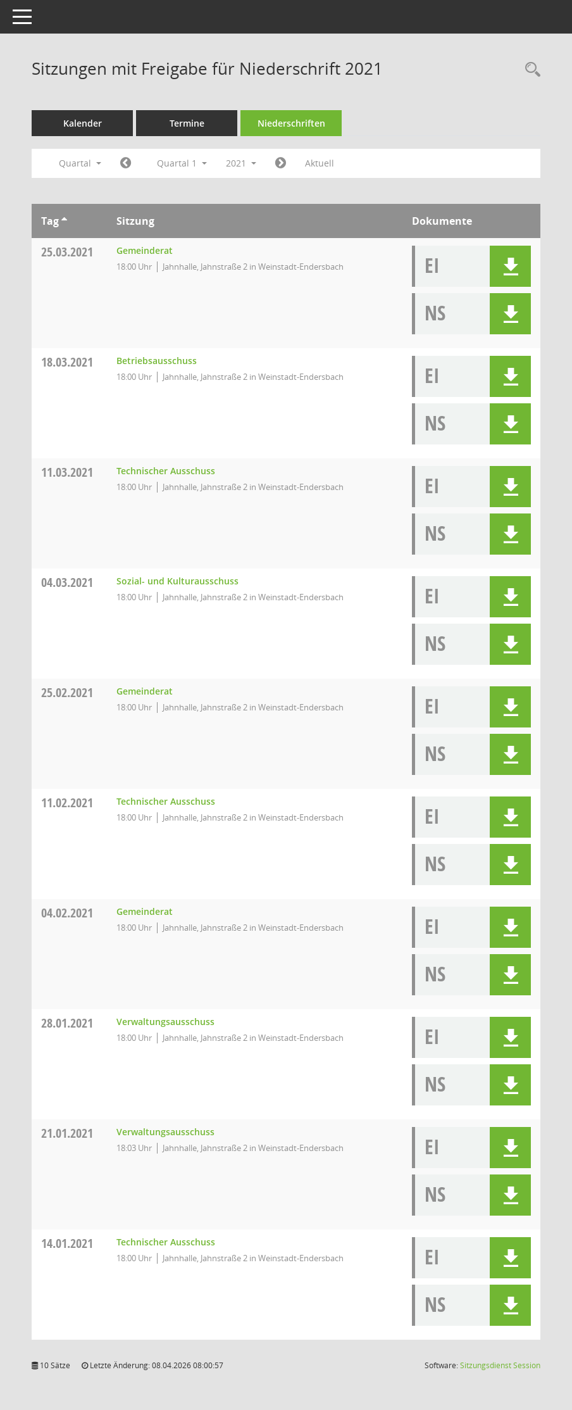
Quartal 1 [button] (182, 163)
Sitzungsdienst (500, 1365)
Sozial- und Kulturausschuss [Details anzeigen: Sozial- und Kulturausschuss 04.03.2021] (177, 581)
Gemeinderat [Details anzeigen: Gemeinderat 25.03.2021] (144, 250)
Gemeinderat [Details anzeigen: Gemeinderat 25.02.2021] (144, 691)
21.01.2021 (67, 1133)
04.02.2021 (67, 912)
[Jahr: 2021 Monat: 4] (280, 163)
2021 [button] (241, 163)
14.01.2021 (67, 1243)
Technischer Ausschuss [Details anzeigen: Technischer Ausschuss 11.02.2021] (165, 801)
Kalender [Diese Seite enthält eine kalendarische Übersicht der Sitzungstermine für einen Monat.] (82, 123)
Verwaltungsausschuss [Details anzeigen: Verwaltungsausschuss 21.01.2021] (165, 1132)
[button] (510, 266)
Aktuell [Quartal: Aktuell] (319, 163)
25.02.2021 (67, 692)
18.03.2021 (67, 361)
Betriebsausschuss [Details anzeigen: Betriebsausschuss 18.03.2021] (156, 361)
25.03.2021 (67, 251)
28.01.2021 (67, 1022)
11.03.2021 (67, 472)
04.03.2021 (67, 582)
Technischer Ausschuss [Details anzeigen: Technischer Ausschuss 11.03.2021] (165, 471)
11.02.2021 (67, 802)
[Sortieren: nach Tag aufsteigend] (64, 221)
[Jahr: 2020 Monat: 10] (125, 163)
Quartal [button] (80, 163)
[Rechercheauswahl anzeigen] (529, 70)
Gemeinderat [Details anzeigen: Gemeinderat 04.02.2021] (144, 911)
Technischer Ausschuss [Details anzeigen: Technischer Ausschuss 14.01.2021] (165, 1242)
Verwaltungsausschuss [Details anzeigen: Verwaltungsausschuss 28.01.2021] (165, 1022)
